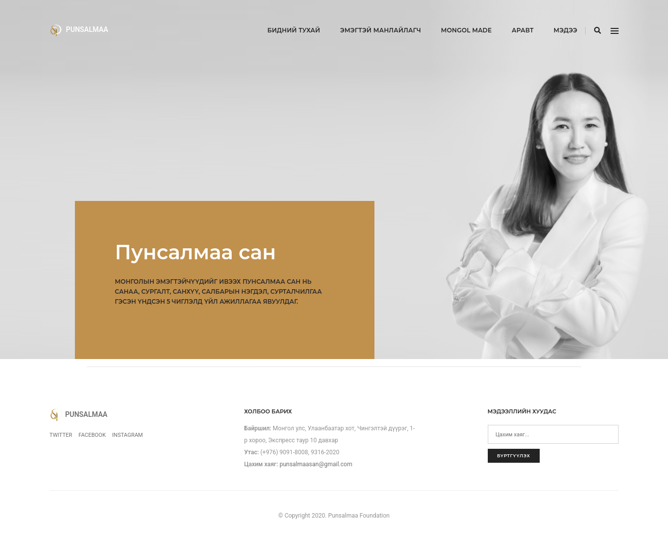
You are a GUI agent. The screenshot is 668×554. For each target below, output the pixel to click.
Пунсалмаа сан (195, 252)
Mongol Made (454, 17)
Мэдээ (553, 17)
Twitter (60, 435)
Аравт (511, 17)
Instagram (127, 435)
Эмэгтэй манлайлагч (369, 17)
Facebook (92, 435)
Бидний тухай (282, 17)
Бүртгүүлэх (513, 455)
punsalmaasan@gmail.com (316, 464)
